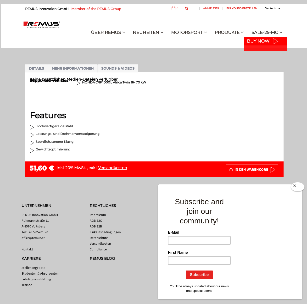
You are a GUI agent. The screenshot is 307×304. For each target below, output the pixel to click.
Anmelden (211, 8)
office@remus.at (33, 238)
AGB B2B (96, 226)
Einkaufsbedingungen (105, 232)
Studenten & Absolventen (40, 273)
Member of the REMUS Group (96, 9)
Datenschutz (99, 238)
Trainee (27, 285)
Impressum (98, 215)
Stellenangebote (33, 267)
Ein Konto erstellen (241, 8)
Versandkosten (112, 168)
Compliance (98, 249)
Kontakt (27, 249)
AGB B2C (96, 220)
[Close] (298, 188)
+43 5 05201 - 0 (37, 232)
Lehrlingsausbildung (36, 279)
